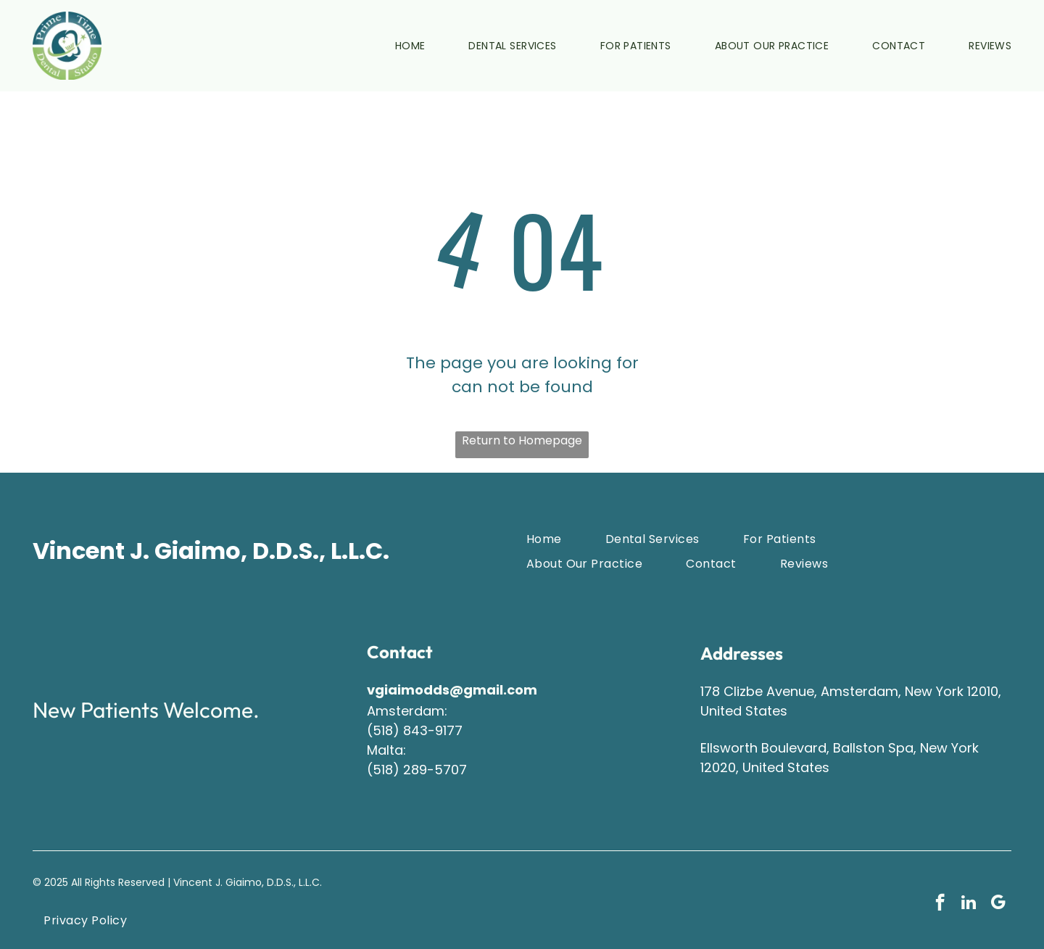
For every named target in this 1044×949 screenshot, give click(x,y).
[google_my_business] (998, 904)
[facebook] (940, 904)
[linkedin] (969, 904)
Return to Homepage (522, 440)
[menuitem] (389, 46)
